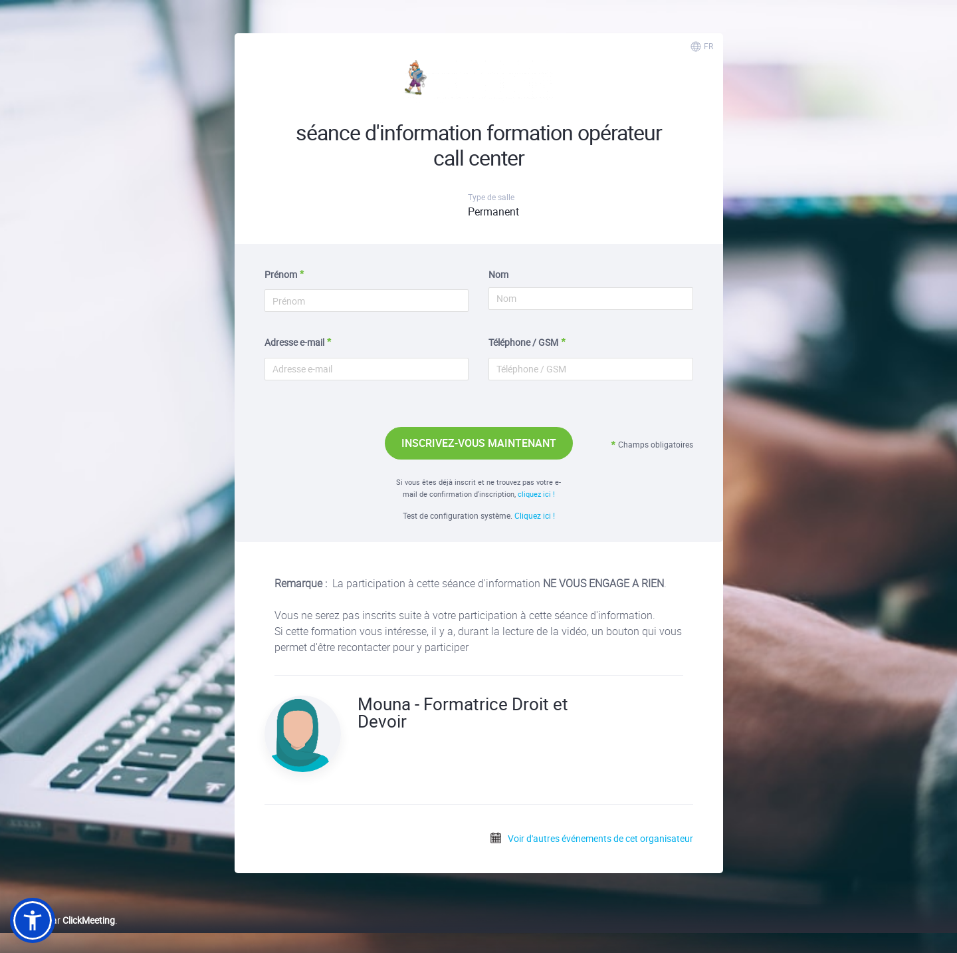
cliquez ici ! (536, 494)
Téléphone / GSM (523, 342)
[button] (32, 920)
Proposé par (62, 920)
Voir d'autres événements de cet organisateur (591, 838)
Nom (498, 274)
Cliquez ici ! (534, 515)
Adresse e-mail (294, 342)
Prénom (281, 274)
